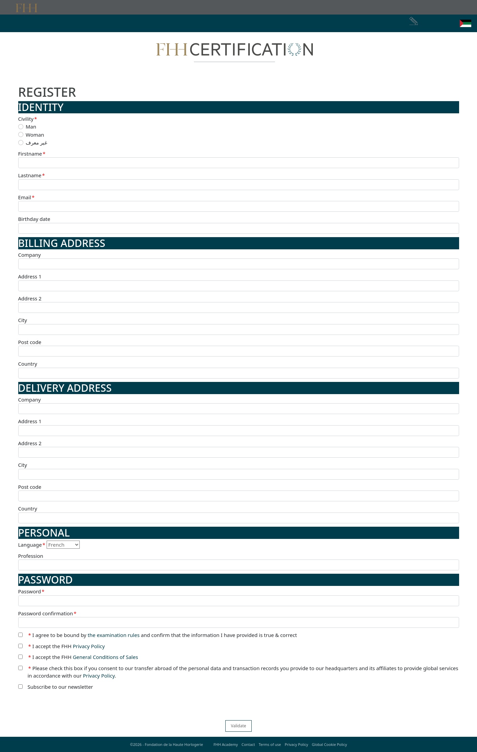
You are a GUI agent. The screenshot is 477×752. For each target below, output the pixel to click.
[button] (465, 23)
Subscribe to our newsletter (60, 686)
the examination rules (113, 635)
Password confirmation (47, 613)
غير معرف (36, 142)
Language (31, 545)
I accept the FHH (66, 646)
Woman (35, 134)
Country (27, 363)
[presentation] (69, 707)
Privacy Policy (89, 646)
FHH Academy (226, 744)
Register (419, 23)
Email (26, 197)
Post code (30, 342)
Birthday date (34, 218)
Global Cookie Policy (329, 744)
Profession (30, 555)
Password (31, 591)
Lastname (31, 175)
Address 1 (30, 276)
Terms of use (270, 744)
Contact (248, 744)
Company (29, 254)
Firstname (32, 154)
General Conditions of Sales (105, 657)
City (22, 320)
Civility (27, 119)
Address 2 (30, 298)
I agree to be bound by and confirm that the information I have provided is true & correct (162, 635)
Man (31, 126)
